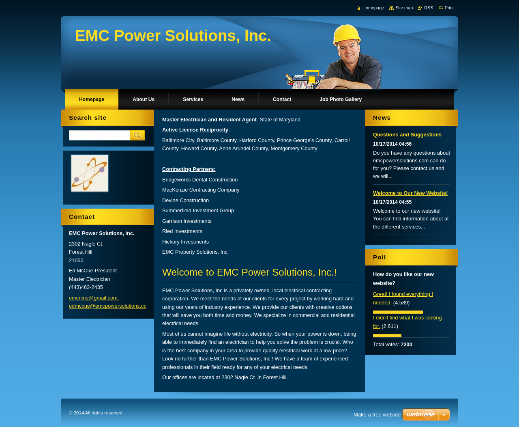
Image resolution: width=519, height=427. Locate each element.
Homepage (373, 7)
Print (449, 7)
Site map (404, 7)
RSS (428, 7)
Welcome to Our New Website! (410, 193)
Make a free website (377, 415)
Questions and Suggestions (407, 135)
